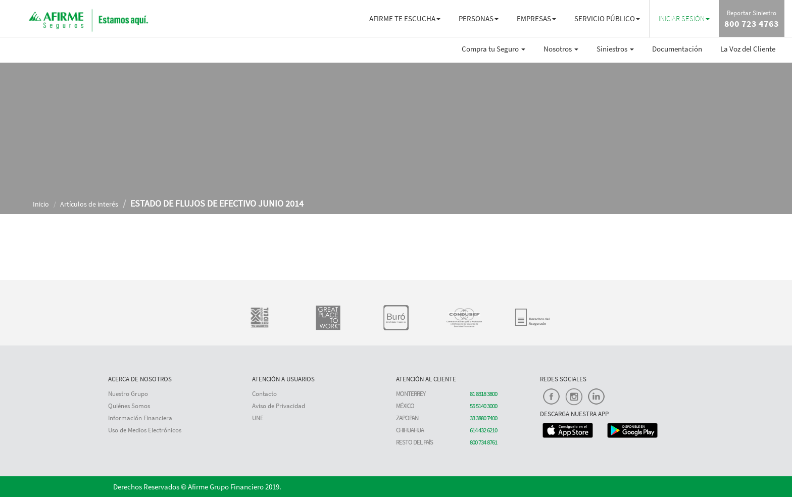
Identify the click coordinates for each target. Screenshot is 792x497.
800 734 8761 (483, 442)
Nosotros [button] (560, 49)
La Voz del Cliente (747, 49)
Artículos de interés (89, 204)
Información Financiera (140, 418)
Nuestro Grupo (128, 393)
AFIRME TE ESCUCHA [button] (404, 18)
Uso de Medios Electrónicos (144, 430)
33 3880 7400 (483, 418)
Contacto (264, 393)
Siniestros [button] (615, 49)
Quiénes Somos (129, 406)
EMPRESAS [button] (536, 18)
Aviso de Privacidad (278, 406)
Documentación (677, 49)
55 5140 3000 (483, 406)
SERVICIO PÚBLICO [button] (607, 18)
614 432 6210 (483, 430)
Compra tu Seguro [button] (493, 49)
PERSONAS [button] (479, 18)
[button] (684, 18)
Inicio (41, 204)
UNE (258, 418)
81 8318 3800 (483, 393)
